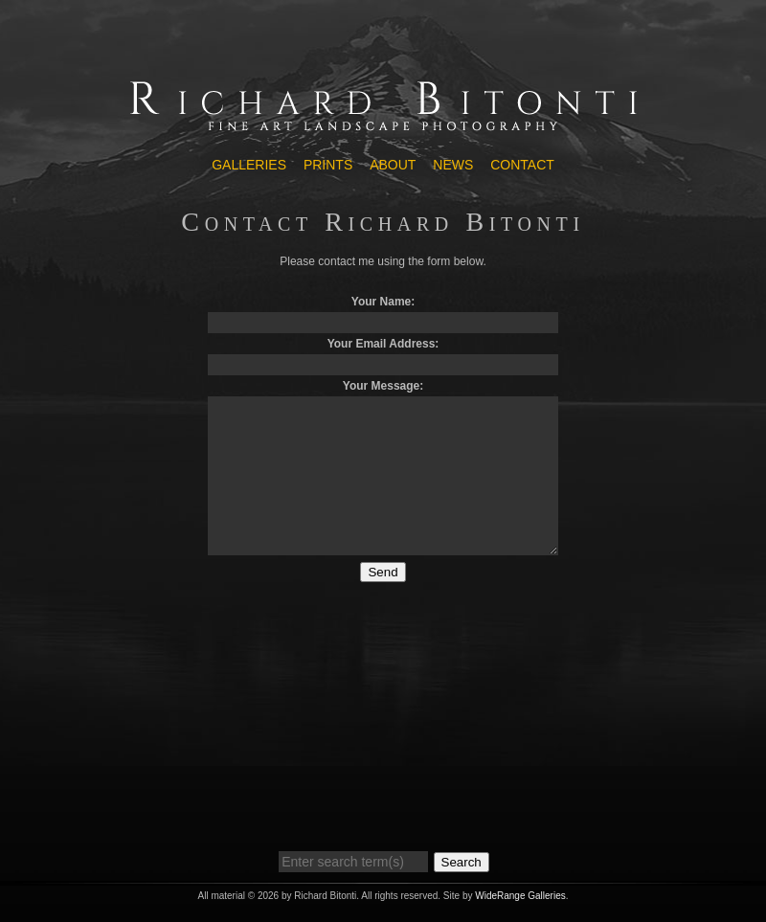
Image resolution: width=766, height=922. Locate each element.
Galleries (249, 164)
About (393, 164)
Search (461, 862)
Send (382, 572)
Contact (522, 164)
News (453, 164)
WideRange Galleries (520, 895)
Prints (328, 164)
